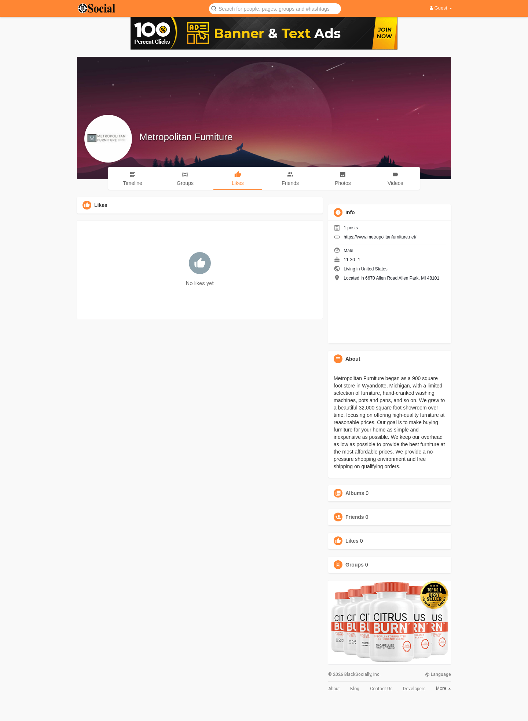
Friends (354, 517)
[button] (275, 8)
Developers (414, 689)
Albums (354, 493)
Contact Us (381, 689)
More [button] (443, 688)
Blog (354, 689)
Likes (352, 541)
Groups (354, 565)
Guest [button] (441, 8)
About (334, 689)
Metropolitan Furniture (185, 136)
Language (438, 674)
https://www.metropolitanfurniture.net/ (380, 237)
